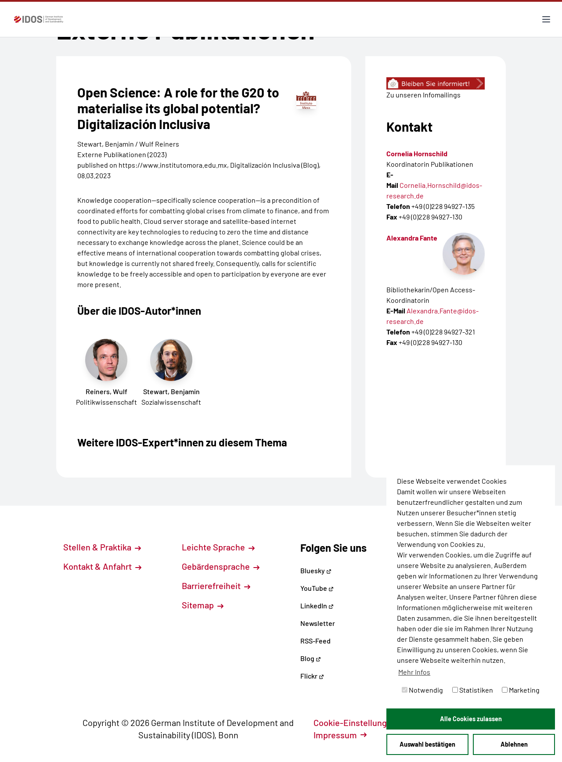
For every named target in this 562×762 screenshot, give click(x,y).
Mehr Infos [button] (414, 672)
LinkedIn (317, 605)
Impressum (340, 735)
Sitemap (202, 605)
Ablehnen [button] (514, 744)
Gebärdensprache (220, 566)
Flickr (312, 676)
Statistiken (472, 690)
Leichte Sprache (218, 547)
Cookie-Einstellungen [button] (359, 722)
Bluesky (315, 570)
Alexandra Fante (411, 238)
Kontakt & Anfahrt (102, 566)
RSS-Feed (315, 640)
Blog (310, 658)
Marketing (521, 690)
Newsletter (317, 623)
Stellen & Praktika (102, 547)
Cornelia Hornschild (416, 153)
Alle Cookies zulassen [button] (471, 718)
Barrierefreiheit (216, 585)
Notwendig (422, 690)
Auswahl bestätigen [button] (427, 744)
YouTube (317, 588)
